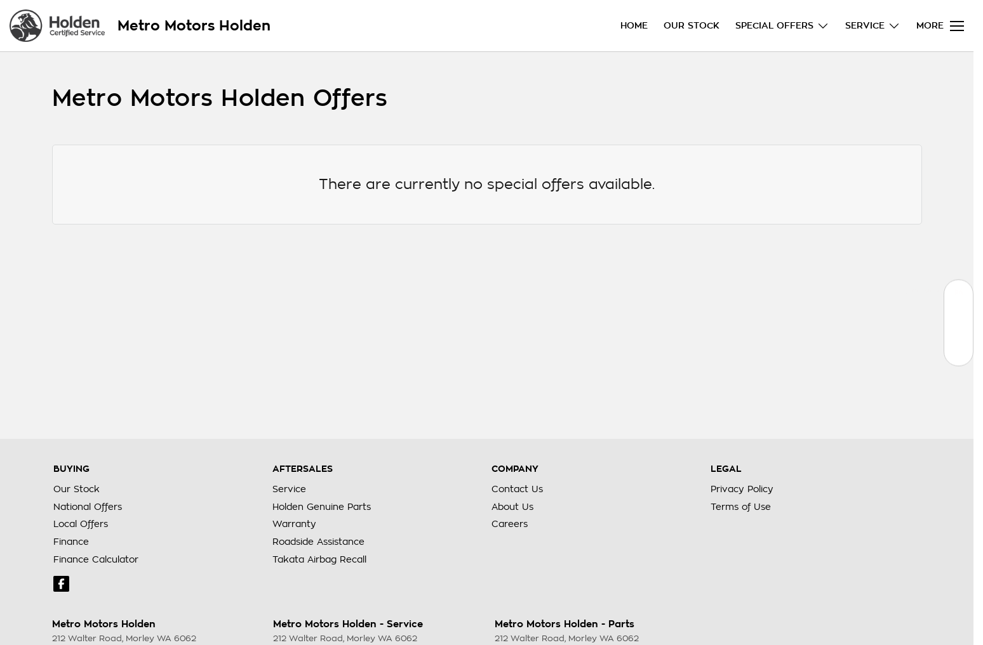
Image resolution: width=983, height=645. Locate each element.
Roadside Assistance (318, 541)
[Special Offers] (958, 351)
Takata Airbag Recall (319, 559)
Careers (510, 523)
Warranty (294, 523)
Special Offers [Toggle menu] (782, 25)
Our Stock (691, 25)
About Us (512, 506)
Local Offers (80, 523)
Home (634, 25)
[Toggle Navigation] (940, 26)
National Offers (87, 506)
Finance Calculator (95, 559)
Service (289, 489)
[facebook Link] (61, 584)
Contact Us (517, 489)
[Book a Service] (958, 322)
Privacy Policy (742, 489)
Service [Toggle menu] (872, 25)
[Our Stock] (958, 294)
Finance (71, 541)
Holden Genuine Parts (321, 506)
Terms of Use (741, 506)
